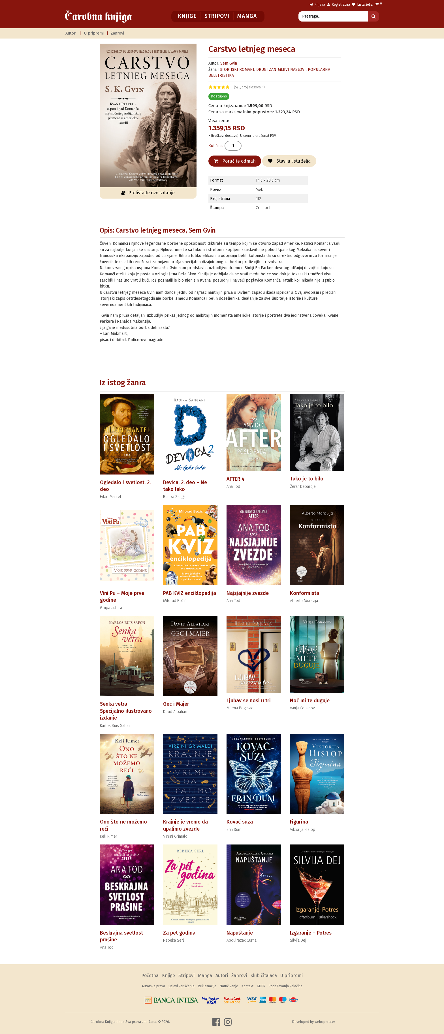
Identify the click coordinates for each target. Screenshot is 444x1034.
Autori (70, 33)
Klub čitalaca (263, 975)
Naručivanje (229, 986)
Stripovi (216, 16)
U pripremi (94, 33)
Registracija (338, 5)
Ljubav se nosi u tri (249, 700)
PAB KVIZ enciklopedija (189, 593)
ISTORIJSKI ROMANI (236, 69)
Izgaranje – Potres (311, 933)
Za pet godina (179, 933)
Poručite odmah (235, 161)
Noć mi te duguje (310, 700)
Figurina (299, 822)
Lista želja (362, 5)
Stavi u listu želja (289, 161)
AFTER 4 (236, 479)
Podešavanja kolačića (285, 986)
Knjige (187, 16)
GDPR (261, 986)
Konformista (304, 593)
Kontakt (247, 986)
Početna (150, 975)
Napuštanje (240, 933)
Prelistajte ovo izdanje (148, 192)
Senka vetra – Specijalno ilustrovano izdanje (126, 711)
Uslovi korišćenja (181, 986)
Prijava (317, 5)
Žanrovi (117, 33)
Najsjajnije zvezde (248, 593)
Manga (247, 16)
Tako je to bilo (306, 479)
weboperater (325, 1022)
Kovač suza (240, 822)
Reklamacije (207, 986)
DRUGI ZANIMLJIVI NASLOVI (281, 69)
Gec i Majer (176, 704)
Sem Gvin (228, 63)
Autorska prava (153, 986)
